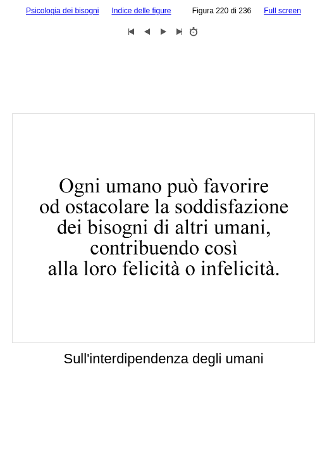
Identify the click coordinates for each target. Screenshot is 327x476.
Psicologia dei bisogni (62, 10)
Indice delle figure (141, 10)
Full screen (282, 10)
